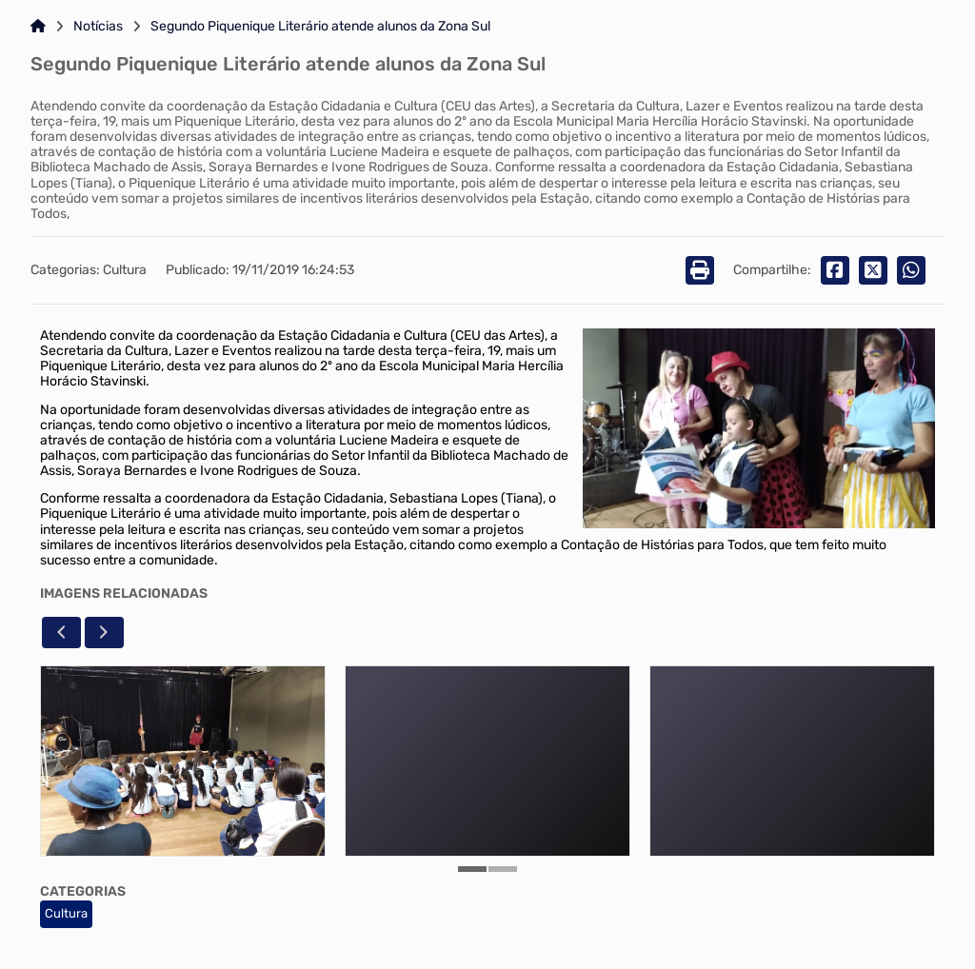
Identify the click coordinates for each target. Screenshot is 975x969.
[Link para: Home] (38, 26)
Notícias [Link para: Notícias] (98, 26)
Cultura (66, 913)
